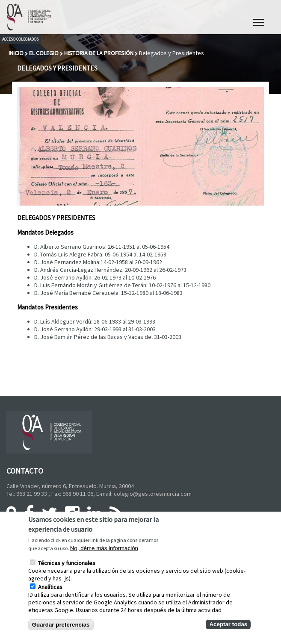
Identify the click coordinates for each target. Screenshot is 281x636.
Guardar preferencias (61, 624)
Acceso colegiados (20, 39)
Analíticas (50, 587)
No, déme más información (104, 548)
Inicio (16, 53)
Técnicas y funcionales (66, 563)
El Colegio (44, 53)
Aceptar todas (228, 624)
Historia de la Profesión (98, 53)
